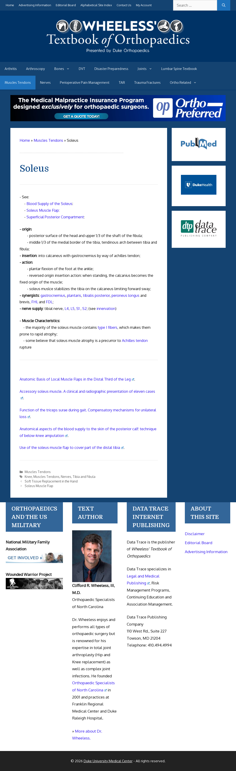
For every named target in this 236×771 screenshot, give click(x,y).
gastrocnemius (53, 295)
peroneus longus (125, 295)
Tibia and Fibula (84, 477)
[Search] (223, 5)
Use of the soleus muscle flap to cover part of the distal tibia (72, 447)
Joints (147, 69)
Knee (28, 477)
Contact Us (124, 5)
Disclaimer (195, 533)
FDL (49, 302)
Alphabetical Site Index (96, 5)
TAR (122, 83)
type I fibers (107, 327)
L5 (72, 308)
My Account (144, 5)
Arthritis (11, 69)
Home (10, 5)
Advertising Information (35, 5)
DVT (82, 69)
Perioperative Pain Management (84, 83)
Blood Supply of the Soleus (49, 203)
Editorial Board (66, 5)
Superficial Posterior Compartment (55, 217)
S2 (84, 308)
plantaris (74, 295)
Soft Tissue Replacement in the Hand (51, 481)
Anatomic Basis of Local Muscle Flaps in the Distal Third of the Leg (77, 379)
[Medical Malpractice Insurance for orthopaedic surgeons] (117, 120)
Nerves (45, 83)
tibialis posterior (96, 295)
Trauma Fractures (147, 83)
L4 (67, 308)
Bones (64, 69)
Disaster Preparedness (111, 69)
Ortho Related (185, 83)
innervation (106, 308)
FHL (34, 302)
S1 (78, 308)
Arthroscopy (35, 69)
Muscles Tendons (18, 83)
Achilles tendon (135, 340)
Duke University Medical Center (108, 761)
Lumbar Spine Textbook (179, 69)
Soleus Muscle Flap (39, 486)
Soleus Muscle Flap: (43, 210)
